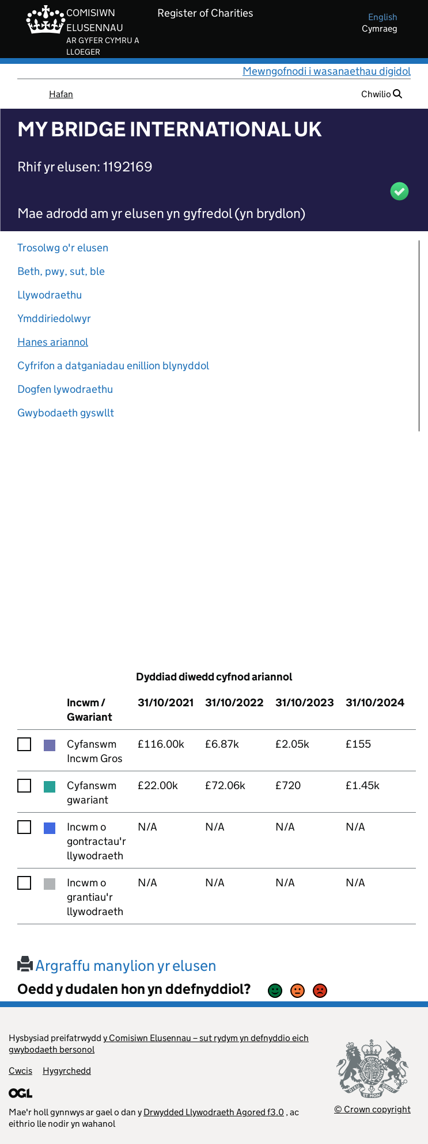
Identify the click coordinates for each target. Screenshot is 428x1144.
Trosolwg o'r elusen (62, 247)
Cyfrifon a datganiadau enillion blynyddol (113, 365)
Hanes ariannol (52, 342)
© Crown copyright (372, 1109)
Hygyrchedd (67, 1070)
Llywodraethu (49, 294)
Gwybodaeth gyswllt (65, 412)
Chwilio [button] (381, 94)
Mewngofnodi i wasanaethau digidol (327, 71)
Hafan (61, 94)
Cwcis (20, 1070)
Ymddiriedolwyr (54, 318)
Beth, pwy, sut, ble (61, 271)
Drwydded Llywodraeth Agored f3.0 (213, 1112)
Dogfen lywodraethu (65, 389)
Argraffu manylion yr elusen (117, 965)
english (382, 17)
